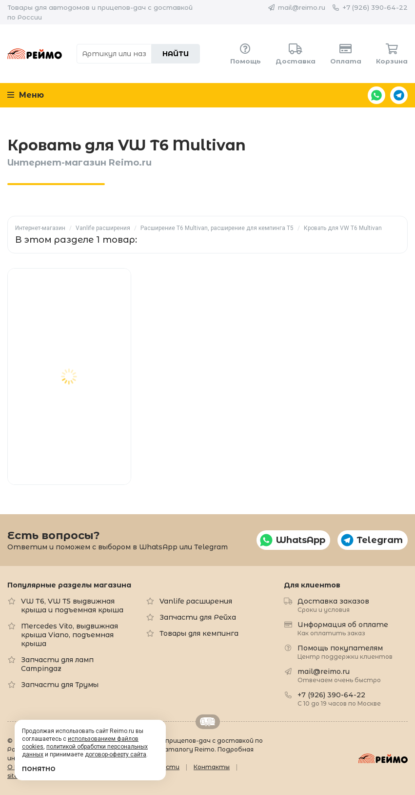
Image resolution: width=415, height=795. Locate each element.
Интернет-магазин (40, 228)
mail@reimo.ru (301, 7)
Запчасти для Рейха (197, 617)
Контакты (212, 767)
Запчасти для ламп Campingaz (57, 664)
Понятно (39, 769)
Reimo (34, 53)
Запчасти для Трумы (60, 684)
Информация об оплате (342, 628)
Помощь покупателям (345, 652)
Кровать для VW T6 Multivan (343, 228)
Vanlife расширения (103, 228)
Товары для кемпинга (198, 633)
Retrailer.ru (208, 721)
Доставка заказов (333, 605)
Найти (175, 53)
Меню (25, 95)
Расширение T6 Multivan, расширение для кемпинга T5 (217, 228)
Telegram (399, 95)
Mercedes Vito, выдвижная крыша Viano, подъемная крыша (69, 635)
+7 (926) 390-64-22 (375, 7)
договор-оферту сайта (115, 754)
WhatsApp (376, 95)
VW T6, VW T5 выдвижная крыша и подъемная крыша (72, 605)
